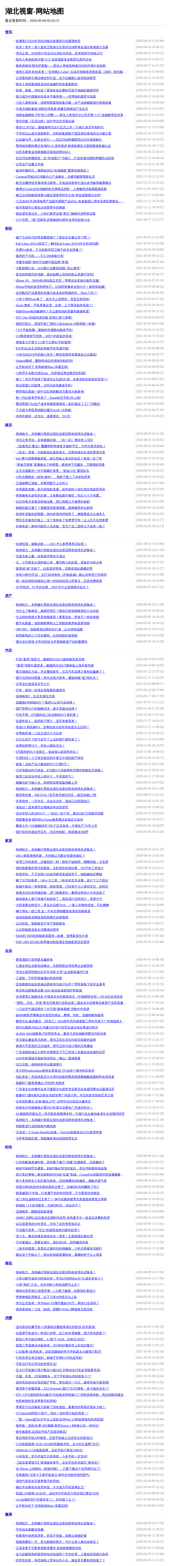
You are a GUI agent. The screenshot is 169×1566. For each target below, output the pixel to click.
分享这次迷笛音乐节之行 (33, 684)
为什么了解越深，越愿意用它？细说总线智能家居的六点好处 (57, 611)
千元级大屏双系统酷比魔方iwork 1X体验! (44, 410)
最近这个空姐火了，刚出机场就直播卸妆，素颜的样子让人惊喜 (59, 1254)
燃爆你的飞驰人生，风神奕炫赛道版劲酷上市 (46, 782)
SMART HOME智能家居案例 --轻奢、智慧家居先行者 (52, 936)
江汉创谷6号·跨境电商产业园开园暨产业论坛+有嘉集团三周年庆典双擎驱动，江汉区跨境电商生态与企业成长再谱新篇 (71, 201)
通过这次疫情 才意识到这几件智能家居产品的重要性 (52, 641)
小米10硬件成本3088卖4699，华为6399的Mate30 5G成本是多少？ (60, 1278)
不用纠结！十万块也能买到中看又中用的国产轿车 (50, 758)
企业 (8, 951)
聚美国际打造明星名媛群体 (34, 959)
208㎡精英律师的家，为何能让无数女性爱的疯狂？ (50, 855)
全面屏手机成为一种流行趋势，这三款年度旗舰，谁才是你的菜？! (61, 1333)
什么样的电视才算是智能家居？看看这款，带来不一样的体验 (57, 617)
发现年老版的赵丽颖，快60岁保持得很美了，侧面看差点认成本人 (60, 514)
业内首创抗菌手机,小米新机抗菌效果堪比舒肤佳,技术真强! (56, 1327)
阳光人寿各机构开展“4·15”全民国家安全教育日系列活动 (54, 59)
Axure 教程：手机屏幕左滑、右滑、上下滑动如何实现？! (54, 305)
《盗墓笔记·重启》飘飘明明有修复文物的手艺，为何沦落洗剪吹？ (61, 446)
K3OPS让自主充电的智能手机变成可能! (42, 348)
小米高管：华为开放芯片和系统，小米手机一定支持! (52, 1456)
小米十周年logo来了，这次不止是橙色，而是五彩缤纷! (53, 299)
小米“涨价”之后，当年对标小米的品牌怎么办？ (48, 1284)
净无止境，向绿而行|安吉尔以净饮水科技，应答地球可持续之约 (59, 53)
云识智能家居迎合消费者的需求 (37, 929)
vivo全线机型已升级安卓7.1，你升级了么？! (45, 1499)
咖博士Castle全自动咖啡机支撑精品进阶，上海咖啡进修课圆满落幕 (61, 189)
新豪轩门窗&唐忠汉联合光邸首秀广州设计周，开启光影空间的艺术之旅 (65, 1095)
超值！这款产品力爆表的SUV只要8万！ (43, 764)
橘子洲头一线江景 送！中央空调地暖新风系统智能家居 (53, 911)
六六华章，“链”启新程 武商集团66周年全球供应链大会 (53, 220)
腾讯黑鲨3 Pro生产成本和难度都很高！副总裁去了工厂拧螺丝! (58, 404)
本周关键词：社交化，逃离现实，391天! (43, 416)
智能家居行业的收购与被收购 (36, 1126)
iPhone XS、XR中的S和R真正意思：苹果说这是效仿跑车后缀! (58, 280)
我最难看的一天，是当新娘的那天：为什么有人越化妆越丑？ (57, 1542)
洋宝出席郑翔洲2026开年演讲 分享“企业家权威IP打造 (52, 972)
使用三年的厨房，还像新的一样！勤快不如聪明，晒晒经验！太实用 (62, 862)
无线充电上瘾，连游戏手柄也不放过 (40, 556)
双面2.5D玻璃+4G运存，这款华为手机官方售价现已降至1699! (57, 1493)
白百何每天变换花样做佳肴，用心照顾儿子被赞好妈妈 (53, 501)
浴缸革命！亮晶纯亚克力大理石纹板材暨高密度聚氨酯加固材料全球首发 (65, 1076)
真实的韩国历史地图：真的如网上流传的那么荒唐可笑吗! (55, 274)
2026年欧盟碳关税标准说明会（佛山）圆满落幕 (48, 1058)
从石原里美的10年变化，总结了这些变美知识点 (48, 1224)
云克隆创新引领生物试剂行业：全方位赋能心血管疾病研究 (56, 78)
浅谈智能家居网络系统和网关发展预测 (42, 917)
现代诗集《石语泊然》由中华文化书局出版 (45, 121)
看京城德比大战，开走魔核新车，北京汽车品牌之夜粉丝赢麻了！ (60, 671)
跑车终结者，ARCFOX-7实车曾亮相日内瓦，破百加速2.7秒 (56, 795)
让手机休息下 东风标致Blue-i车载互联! (42, 367)
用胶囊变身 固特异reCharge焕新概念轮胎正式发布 (49, 819)
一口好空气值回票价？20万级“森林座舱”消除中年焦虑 (52, 1009)
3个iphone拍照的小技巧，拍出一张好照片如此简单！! (52, 1413)
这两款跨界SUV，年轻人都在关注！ (40, 745)
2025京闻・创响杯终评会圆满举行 (39, 1064)
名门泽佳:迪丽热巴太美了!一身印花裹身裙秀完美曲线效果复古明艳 (61, 1199)
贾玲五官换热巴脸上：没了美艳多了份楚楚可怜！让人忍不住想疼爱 (62, 520)
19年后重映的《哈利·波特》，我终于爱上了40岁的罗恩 (53, 477)
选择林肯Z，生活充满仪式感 (35, 696)
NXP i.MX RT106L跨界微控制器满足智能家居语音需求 (53, 942)
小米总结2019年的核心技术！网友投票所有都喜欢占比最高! (56, 354)
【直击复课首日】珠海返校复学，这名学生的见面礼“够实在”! (58, 1462)
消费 (8, 1318)
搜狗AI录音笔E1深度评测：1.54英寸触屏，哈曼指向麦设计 (56, 1291)
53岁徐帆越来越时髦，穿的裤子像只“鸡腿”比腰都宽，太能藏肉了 (60, 1162)
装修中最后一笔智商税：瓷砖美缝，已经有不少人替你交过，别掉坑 (62, 886)
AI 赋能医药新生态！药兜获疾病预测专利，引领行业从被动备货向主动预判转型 (70, 1113)
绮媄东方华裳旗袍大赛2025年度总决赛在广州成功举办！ (54, 1107)
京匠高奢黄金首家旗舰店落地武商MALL (43, 152)
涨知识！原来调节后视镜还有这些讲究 (42, 807)
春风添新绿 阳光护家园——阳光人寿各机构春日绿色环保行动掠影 (61, 65)
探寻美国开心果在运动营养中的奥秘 (40, 207)
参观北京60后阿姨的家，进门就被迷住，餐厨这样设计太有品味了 (60, 892)
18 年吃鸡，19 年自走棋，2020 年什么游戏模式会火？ (52, 587)
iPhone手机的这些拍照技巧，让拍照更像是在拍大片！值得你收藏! (61, 286)
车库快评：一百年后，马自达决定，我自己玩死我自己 (53, 801)
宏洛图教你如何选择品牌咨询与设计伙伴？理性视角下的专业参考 (60, 984)
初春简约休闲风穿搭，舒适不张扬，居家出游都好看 (51, 1535)
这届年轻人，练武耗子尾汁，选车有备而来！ (46, 721)
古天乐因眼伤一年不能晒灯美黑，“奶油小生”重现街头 (52, 471)
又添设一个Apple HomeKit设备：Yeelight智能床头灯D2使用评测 (59, 1132)
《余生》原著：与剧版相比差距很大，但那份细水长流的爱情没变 (60, 452)
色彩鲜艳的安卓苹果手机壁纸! (36, 1401)
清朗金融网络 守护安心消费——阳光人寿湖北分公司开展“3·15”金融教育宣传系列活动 (71, 115)
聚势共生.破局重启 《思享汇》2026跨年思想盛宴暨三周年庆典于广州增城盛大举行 (71, 1021)
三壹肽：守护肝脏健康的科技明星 (39, 978)
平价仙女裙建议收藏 (30, 1529)
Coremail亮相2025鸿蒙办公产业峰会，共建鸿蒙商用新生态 (55, 176)
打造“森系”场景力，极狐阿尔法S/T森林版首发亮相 (50, 659)
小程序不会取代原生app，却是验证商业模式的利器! (51, 373)
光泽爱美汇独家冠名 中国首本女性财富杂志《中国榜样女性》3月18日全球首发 (69, 996)
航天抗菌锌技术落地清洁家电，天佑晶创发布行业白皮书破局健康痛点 (63, 183)
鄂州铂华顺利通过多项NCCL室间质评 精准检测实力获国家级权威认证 (63, 146)
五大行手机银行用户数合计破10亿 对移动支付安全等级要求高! (58, 1370)
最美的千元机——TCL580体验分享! (40, 256)
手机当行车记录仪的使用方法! (36, 1364)
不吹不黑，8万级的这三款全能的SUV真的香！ (47, 715)
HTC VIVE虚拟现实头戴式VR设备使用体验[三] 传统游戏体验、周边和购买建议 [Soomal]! (71, 1394)
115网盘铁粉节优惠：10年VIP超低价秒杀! (44, 336)
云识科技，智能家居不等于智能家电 (40, 923)
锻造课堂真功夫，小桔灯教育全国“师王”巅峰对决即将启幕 (56, 213)
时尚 (8, 1147)
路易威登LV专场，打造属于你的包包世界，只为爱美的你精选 (58, 1193)
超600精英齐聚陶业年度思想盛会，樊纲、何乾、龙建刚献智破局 (60, 1015)
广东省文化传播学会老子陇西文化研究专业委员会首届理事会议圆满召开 (65, 1089)
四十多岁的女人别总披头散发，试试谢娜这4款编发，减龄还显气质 (61, 1180)
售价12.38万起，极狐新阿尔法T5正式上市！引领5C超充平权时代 (60, 127)
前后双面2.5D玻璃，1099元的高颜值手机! (44, 385)
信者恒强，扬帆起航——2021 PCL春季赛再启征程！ (51, 544)
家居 (8, 840)
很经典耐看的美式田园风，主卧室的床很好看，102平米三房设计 (60, 868)
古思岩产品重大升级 (30, 164)
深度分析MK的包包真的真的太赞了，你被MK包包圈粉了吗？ (58, 1187)
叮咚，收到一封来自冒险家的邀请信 (40, 690)
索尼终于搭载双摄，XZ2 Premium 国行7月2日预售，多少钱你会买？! (62, 1388)
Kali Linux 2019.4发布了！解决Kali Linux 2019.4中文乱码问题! (57, 243)
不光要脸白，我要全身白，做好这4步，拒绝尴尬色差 (52, 1242)
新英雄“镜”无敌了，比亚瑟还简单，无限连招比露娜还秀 (54, 568)
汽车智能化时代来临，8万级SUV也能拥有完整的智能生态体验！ (60, 770)
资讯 (8, 32)
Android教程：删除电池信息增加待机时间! (44, 360)
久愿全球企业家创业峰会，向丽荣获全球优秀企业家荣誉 (54, 966)
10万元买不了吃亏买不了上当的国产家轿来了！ (48, 739)
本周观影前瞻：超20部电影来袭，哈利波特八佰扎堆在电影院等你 (60, 489)
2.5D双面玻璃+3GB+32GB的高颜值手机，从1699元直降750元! (58, 1444)
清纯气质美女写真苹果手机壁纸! (38, 1481)
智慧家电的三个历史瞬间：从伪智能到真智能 (46, 635)
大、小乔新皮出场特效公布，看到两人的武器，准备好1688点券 (59, 562)
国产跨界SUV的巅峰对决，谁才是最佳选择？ (46, 708)
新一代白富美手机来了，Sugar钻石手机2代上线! (48, 397)
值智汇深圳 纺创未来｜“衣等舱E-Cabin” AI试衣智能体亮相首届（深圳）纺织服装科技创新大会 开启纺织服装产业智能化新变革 (71, 72)
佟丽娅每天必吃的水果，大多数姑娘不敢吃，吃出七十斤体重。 (59, 495)
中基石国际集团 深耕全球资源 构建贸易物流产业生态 (52, 109)
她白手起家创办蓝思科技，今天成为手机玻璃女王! (50, 1487)
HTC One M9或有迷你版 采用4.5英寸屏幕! (44, 317)
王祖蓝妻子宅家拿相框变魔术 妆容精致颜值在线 (48, 1548)
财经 (8, 228)
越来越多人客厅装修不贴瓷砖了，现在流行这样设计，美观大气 (59, 899)
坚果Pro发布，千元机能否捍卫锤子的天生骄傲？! (49, 249)
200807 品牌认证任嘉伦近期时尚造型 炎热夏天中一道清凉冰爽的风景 (63, 1217)
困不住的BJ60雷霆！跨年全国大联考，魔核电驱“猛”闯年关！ (57, 678)
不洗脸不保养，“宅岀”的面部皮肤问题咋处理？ (48, 1230)
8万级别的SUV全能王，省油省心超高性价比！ (47, 751)
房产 (8, 596)
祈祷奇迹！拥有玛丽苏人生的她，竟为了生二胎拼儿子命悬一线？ (60, 526)
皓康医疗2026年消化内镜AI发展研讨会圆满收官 (48, 41)
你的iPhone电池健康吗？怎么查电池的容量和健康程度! (53, 311)
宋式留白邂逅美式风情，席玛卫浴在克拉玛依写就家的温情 (56, 1040)
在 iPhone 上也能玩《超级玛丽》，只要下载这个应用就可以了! (58, 1468)
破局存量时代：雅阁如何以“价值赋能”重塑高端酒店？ (52, 170)
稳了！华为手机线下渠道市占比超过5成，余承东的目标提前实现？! (62, 379)
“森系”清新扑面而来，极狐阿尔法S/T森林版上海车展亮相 (55, 665)
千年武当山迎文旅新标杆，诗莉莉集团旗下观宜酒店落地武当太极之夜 (63, 133)
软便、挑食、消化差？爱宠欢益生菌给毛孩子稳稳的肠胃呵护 (57, 90)
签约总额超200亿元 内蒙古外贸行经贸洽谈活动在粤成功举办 (57, 1027)
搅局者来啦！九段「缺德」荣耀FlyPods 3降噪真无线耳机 (54, 1309)
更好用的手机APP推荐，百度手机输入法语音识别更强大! (54, 1438)
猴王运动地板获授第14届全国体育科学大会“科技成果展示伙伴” (59, 195)
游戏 (8, 535)
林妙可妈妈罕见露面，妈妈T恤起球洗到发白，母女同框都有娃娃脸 (61, 1168)
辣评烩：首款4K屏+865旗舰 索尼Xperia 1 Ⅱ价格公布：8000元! (57, 1425)
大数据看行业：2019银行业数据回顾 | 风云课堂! (48, 268)
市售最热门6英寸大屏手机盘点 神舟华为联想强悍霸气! (53, 1475)
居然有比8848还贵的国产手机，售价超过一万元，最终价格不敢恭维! (62, 1382)
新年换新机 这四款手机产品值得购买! (41, 1431)
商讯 (8, 1263)
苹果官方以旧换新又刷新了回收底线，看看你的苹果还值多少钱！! (61, 1407)
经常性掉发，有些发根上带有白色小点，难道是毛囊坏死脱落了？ (60, 1560)
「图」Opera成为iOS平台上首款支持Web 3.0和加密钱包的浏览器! (60, 1419)
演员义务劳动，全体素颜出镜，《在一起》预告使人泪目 (54, 440)
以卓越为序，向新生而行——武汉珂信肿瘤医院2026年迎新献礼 (59, 139)
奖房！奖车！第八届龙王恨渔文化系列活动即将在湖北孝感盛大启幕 (62, 47)
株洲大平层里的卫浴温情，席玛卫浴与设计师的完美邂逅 (54, 1046)
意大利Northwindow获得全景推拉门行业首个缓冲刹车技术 (55, 1070)
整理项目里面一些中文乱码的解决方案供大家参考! (50, 391)
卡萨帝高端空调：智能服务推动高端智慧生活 (46, 1138)
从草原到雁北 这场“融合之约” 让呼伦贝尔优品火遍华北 (53, 1101)
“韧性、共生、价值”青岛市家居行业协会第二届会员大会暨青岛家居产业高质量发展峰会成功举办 (71, 1003)
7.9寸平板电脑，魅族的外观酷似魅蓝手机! (44, 330)
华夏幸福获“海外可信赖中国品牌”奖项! (42, 262)
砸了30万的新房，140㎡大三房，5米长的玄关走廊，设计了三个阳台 (62, 880)
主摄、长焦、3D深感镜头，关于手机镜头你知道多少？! (54, 1376)
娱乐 (8, 425)
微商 (8, 1514)
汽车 (8, 650)
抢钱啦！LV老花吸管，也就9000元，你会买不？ (48, 1205)
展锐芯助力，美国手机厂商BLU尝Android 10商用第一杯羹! (56, 323)
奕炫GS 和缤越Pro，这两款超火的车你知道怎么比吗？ (53, 727)
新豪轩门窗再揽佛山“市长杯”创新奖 (40, 1083)
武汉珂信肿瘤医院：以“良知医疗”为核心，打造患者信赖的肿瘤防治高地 (65, 158)
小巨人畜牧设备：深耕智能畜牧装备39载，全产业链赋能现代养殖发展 (63, 102)
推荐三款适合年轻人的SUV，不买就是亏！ (45, 776)
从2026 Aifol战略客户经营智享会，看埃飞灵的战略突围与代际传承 (61, 1033)
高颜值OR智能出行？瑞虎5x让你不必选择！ (45, 702)
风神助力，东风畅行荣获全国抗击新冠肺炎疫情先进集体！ (56, 434)
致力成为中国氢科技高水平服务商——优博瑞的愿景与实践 (56, 96)
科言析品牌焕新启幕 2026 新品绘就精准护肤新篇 (49, 990)
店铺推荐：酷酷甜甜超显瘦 (34, 1211)
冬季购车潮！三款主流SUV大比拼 (39, 733)
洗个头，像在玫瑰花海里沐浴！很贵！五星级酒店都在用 (54, 1236)
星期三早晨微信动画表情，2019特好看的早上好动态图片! (55, 1345)
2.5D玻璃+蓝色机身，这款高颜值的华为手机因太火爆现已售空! (59, 1351)
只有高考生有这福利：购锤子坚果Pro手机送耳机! (49, 1357)
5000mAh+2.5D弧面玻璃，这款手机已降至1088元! (49, 1450)
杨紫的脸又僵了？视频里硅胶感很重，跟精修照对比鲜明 (54, 508)
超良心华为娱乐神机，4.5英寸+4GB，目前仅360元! (50, 1339)
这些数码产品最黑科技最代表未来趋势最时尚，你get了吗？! (57, 293)
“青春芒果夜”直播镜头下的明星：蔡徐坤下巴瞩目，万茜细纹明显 (60, 464)
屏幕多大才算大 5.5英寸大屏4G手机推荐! (44, 342)
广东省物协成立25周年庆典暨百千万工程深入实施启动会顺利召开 (60, 1052)
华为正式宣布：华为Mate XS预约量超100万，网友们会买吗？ (57, 1303)
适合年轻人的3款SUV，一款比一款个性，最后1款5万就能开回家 (60, 813)
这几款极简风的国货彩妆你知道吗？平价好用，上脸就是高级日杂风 (62, 1554)
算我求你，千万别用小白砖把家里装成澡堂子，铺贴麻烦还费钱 (59, 874)
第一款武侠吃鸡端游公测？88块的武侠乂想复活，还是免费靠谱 (59, 581)
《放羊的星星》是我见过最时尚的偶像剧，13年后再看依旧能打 (59, 1248)
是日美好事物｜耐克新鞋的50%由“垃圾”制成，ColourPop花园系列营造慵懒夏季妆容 (71, 1174)
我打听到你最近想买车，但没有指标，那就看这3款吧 (52, 832)
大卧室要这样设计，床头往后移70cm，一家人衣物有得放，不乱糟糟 (62, 905)
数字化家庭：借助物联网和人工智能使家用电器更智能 (53, 623)
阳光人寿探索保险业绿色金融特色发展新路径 (46, 84)
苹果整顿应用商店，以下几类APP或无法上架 (46, 1297)
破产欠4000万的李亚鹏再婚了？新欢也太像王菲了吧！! (53, 237)
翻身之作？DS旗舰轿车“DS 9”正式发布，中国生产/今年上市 (56, 825)
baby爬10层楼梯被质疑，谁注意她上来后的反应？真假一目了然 (59, 458)
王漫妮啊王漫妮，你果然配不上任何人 (42, 483)
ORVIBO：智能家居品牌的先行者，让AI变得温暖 (49, 629)
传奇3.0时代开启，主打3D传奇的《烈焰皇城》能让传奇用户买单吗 (61, 574)
